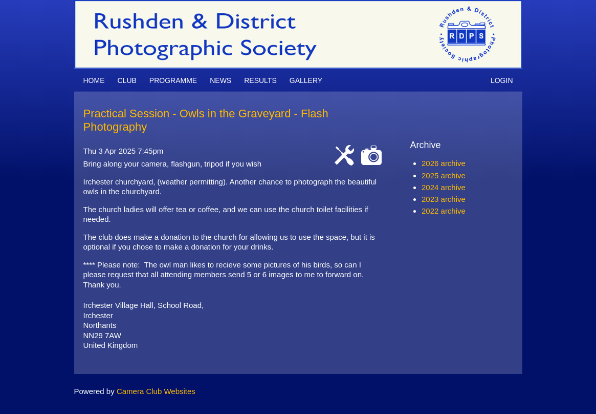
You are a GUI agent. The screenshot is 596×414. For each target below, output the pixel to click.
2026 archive (444, 163)
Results (260, 80)
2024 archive (444, 187)
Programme (173, 80)
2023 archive (444, 199)
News (220, 80)
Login (502, 80)
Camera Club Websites (156, 391)
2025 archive (444, 175)
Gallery (306, 80)
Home (94, 80)
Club (127, 80)
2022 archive (444, 210)
